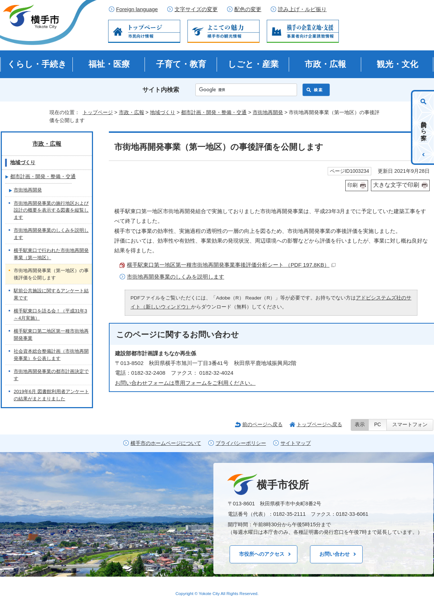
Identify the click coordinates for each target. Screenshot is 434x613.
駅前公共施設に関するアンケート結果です (51, 294)
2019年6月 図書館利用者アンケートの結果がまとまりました (51, 395)
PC (377, 424)
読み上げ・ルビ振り (302, 9)
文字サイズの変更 (196, 9)
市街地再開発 (268, 112)
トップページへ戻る (319, 424)
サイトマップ (295, 443)
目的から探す (424, 127)
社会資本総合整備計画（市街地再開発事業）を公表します (51, 354)
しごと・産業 (253, 64)
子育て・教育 (181, 64)
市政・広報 (325, 64)
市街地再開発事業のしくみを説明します (175, 277)
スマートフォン (410, 424)
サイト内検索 (160, 89)
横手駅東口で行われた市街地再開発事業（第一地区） (51, 254)
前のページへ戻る (262, 424)
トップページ (98, 112)
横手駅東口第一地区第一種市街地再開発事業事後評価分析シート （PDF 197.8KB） (231, 265)
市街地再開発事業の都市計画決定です (51, 375)
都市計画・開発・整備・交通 (214, 112)
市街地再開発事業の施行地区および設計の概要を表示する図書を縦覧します (51, 210)
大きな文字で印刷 (396, 185)
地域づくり (162, 112)
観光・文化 (397, 64)
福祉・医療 (109, 64)
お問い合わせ (334, 554)
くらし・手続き (37, 64)
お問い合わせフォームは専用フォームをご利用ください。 (185, 383)
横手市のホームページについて (165, 443)
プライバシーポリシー (241, 443)
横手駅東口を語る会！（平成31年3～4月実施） (50, 314)
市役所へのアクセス (261, 554)
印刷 (352, 185)
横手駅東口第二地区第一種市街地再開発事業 (51, 334)
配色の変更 (247, 9)
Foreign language (137, 9)
